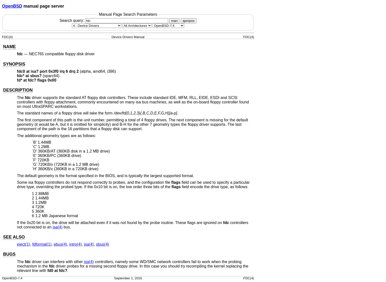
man (174, 21)
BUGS (9, 254)
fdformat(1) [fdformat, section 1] (41, 244)
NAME (9, 46)
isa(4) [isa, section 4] (58, 227)
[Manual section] (96, 25)
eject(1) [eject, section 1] (23, 244)
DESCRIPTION (17, 90)
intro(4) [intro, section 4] (75, 244)
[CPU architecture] (137, 25)
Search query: (114, 20)
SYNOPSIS (14, 64)
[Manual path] (168, 25)
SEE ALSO (14, 237)
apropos (188, 21)
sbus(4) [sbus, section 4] (102, 244)
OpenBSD (12, 6)
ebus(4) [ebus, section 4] (60, 244)
